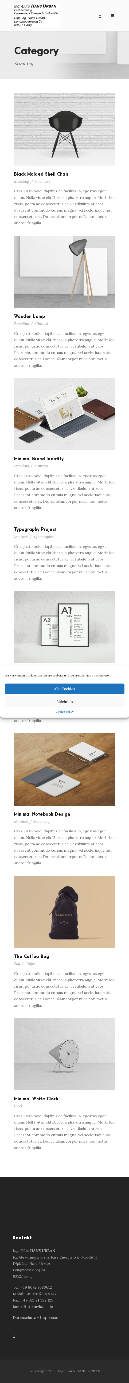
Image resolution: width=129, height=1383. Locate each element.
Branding (21, 181)
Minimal (41, 323)
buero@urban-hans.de (33, 1306)
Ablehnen (64, 701)
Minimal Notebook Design (42, 814)
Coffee (30, 964)
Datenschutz (25, 1317)
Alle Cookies (64, 689)
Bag (17, 964)
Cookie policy (64, 711)
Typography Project (35, 529)
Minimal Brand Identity (39, 459)
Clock (18, 1106)
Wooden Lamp (29, 316)
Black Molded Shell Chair (41, 174)
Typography (43, 537)
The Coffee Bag (31, 956)
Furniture (42, 181)
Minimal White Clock (36, 1099)
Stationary (41, 821)
